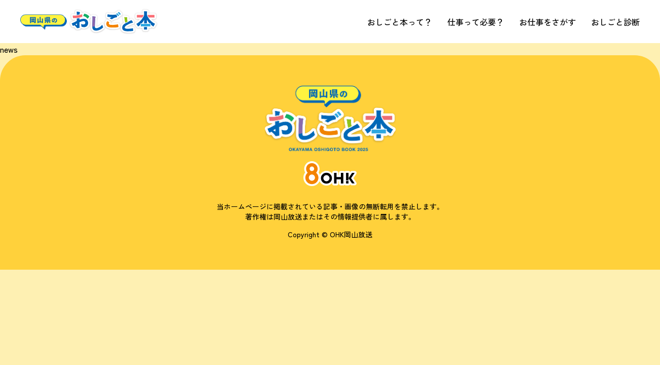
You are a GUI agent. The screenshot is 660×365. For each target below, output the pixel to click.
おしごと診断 (615, 22)
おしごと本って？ (399, 22)
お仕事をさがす (547, 22)
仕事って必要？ (475, 22)
